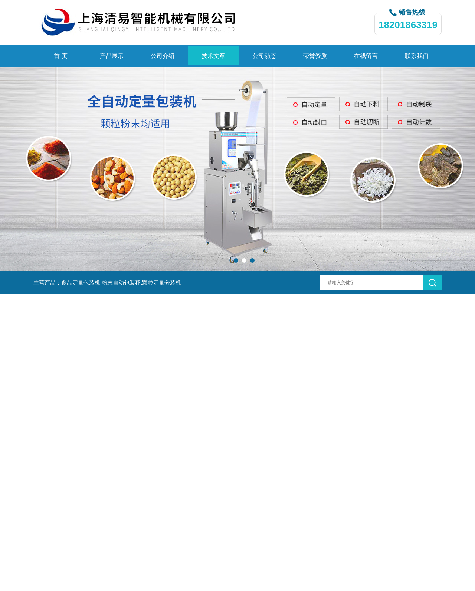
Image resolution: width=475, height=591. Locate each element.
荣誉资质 (315, 56)
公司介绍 (162, 56)
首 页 (60, 56)
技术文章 (213, 56)
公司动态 (264, 56)
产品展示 (112, 56)
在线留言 (366, 56)
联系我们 (417, 56)
